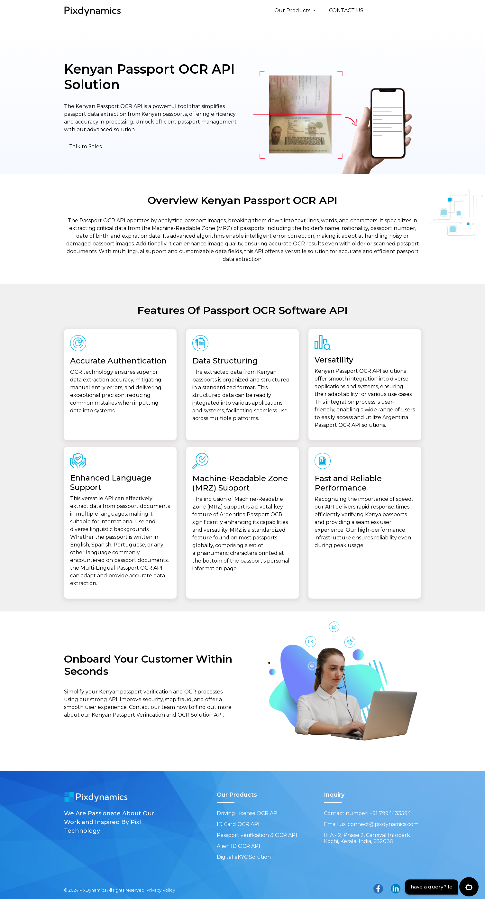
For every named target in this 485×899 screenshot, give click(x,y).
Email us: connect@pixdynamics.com (371, 824)
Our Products (293, 10)
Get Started (94, 733)
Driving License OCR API (248, 813)
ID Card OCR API (238, 824)
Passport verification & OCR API (257, 835)
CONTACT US (346, 10)
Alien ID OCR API (238, 846)
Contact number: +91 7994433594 (367, 813)
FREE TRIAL (400, 10)
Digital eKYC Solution (244, 857)
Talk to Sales (85, 146)
